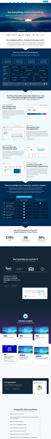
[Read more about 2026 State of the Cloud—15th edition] (25, 341)
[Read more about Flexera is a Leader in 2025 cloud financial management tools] (41, 359)
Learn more (21, 20)
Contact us (27, 20)
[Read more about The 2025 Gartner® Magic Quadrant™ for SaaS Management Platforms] (25, 360)
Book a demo (45, 1)
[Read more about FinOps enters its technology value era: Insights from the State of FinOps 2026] (9, 360)
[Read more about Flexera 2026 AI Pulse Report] (9, 339)
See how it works (25, 222)
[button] (25, 414)
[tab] (21, 30)
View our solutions (6, 117)
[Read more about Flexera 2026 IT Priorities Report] (41, 341)
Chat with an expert (16, 388)
